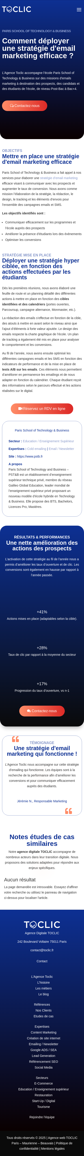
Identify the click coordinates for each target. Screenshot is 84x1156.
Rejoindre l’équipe (41, 1117)
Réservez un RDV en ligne (44, 409)
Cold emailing (36, 449)
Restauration (43, 1095)
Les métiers (43, 988)
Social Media (43, 1067)
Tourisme (43, 1107)
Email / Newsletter (61, 449)
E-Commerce (43, 1083)
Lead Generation (43, 1056)
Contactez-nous (26, 106)
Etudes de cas (44, 1016)
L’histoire (43, 982)
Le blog (44, 994)
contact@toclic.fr (42, 950)
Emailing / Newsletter (43, 1044)
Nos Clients (44, 1010)
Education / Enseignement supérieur (43, 1089)
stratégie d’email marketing (59, 178)
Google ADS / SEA (43, 1050)
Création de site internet (43, 1038)
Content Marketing (43, 1032)
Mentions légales (53, 1148)
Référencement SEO (43, 1061)
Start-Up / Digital (43, 1101)
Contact (42, 961)
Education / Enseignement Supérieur (48, 441)
